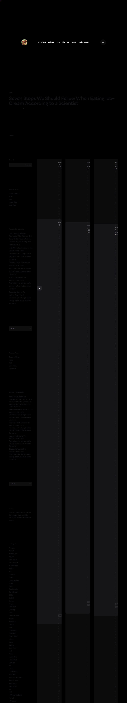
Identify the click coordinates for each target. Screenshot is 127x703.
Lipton (11, 684)
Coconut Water (14, 209)
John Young (13, 663)
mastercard (13, 702)
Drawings (12, 625)
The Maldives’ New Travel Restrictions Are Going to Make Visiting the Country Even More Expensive (20, 269)
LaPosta (12, 678)
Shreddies (12, 221)
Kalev (11, 669)
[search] (30, 344)
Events (11, 634)
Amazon (12, 563)
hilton (11, 655)
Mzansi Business (15, 293)
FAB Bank (12, 637)
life (10, 681)
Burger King (13, 218)
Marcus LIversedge (15, 693)
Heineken (12, 649)
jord (10, 666)
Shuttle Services (14, 308)
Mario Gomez (13, 696)
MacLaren (12, 690)
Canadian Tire (14, 596)
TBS (10, 215)
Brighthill (12, 590)
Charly (11, 599)
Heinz (11, 212)
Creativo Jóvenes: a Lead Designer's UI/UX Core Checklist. (87, 319)
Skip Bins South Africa (17, 278)
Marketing (12, 699)
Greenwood (13, 646)
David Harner (13, 608)
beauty (11, 572)
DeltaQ (11, 613)
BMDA (11, 584)
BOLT (11, 587)
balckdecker (13, 569)
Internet (11, 661)
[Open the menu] (103, 42)
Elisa (10, 628)
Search (11, 175)
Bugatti (11, 593)
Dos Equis (12, 622)
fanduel (11, 640)
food (10, 93)
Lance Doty (13, 672)
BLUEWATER (13, 581)
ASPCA (11, 566)
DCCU (11, 610)
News (61, 631)
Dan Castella (13, 605)
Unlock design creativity (59, 275)
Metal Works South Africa (18, 263)
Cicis (10, 602)
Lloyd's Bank (13, 687)
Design (11, 616)
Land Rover (13, 675)
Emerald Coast (14, 631)
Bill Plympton (13, 578)
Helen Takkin (13, 652)
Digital (11, 619)
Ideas (11, 658)
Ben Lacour (13, 575)
